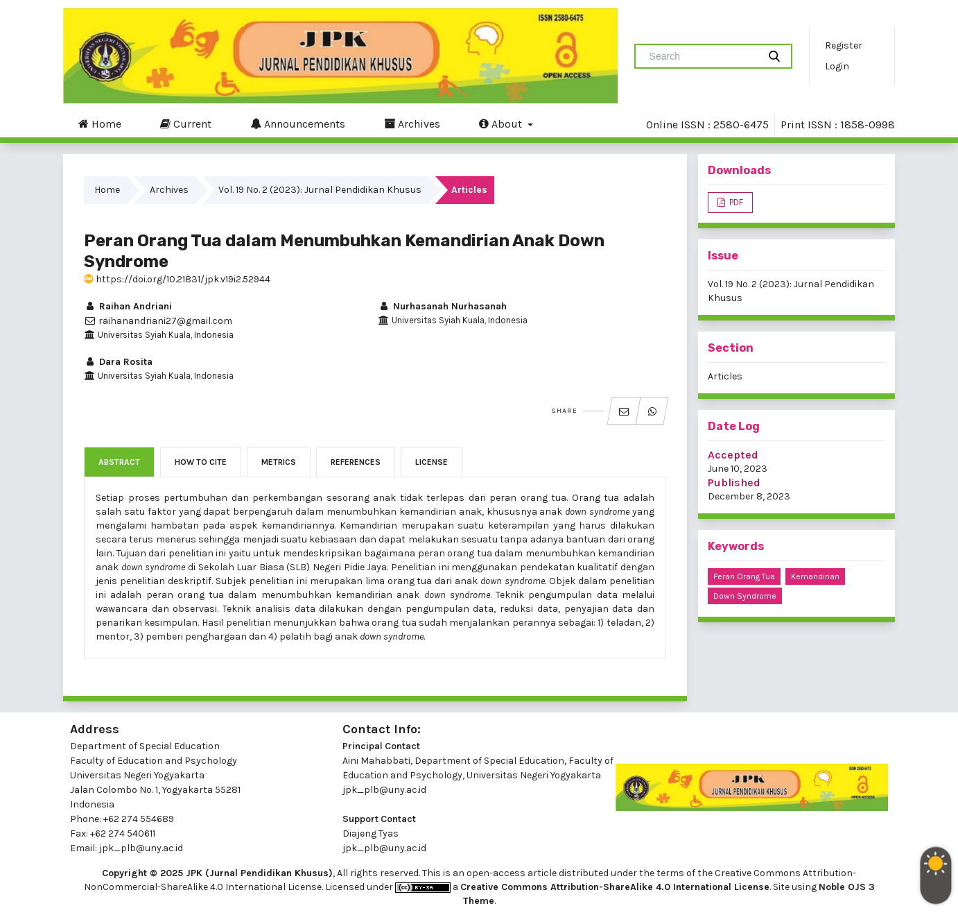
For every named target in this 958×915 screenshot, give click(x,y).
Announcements (297, 123)
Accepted (733, 454)
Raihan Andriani (128, 306)
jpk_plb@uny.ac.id (384, 790)
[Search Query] (702, 56)
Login (837, 66)
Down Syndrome (744, 596)
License (431, 462)
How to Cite (201, 462)
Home (99, 123)
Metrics (278, 462)
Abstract (119, 462)
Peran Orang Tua (744, 576)
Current (185, 123)
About (502, 123)
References (356, 462)
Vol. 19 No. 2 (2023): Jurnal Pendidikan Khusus (319, 190)
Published (734, 482)
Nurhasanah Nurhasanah (442, 306)
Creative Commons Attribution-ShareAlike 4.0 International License (614, 887)
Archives (412, 123)
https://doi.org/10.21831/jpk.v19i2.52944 (177, 279)
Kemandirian (815, 576)
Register (843, 45)
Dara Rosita (118, 362)
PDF (735, 202)
